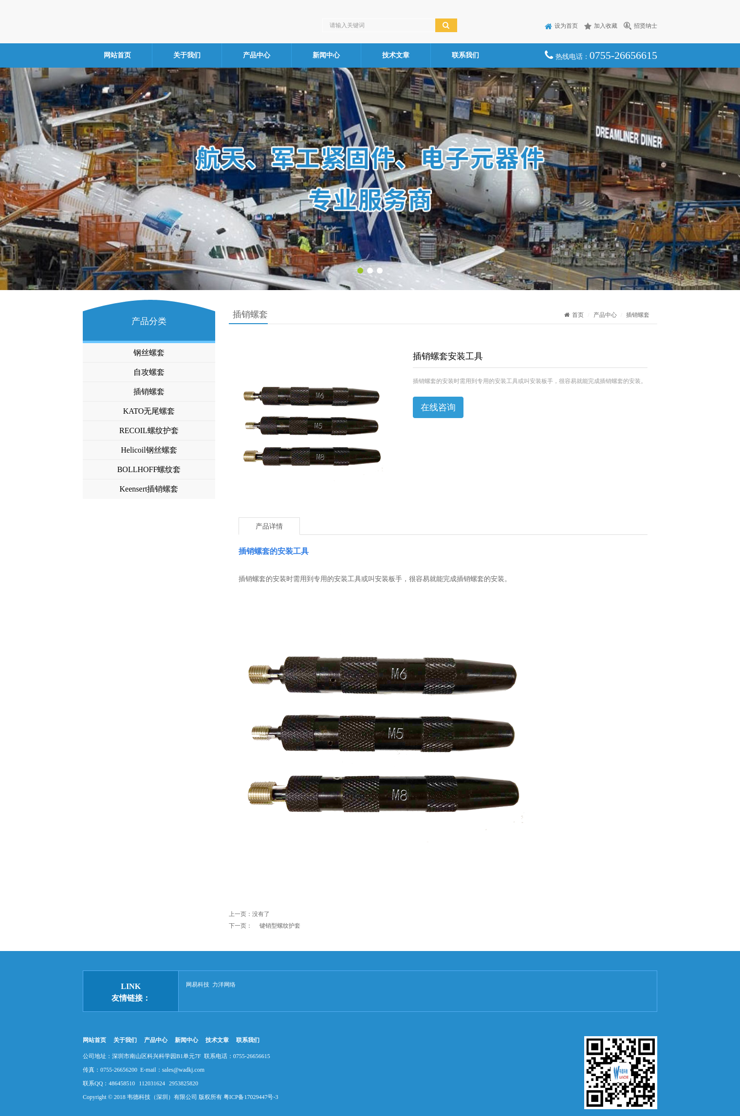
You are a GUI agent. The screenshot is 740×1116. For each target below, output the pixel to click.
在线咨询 (438, 407)
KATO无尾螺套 (149, 411)
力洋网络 (224, 984)
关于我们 (187, 55)
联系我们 (465, 55)
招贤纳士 (640, 25)
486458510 (122, 1083)
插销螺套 (149, 391)
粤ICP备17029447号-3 (250, 1097)
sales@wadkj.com (183, 1069)
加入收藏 (600, 25)
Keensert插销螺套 (149, 489)
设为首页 (561, 25)
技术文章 (395, 55)
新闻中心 (326, 55)
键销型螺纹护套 (279, 925)
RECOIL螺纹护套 (149, 430)
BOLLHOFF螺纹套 (149, 469)
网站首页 (117, 55)
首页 (574, 314)
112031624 (152, 1083)
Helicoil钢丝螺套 (149, 450)
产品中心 (256, 55)
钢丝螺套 (149, 352)
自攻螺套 (149, 372)
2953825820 (183, 1083)
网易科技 (197, 984)
